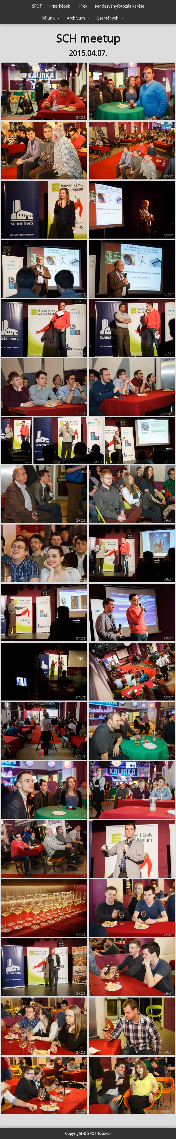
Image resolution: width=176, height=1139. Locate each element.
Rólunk (51, 18)
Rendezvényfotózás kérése (119, 6)
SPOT (37, 6)
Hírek (82, 6)
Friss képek (59, 6)
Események (110, 18)
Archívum (78, 18)
